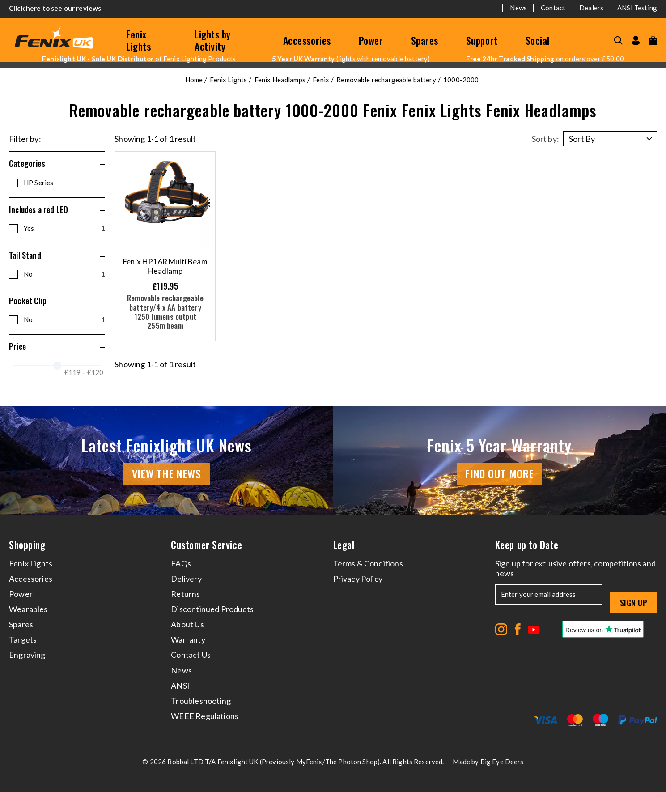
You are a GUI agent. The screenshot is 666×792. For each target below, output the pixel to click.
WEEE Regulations (204, 716)
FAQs (181, 563)
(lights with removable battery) (351, 59)
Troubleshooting (201, 701)
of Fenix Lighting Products (139, 59)
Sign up (633, 603)
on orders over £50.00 (545, 59)
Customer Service (206, 545)
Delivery (186, 578)
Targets (23, 639)
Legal (344, 545)
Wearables (28, 609)
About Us (187, 624)
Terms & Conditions (368, 563)
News (518, 8)
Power (371, 40)
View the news (166, 473)
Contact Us (191, 655)
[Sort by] (610, 138)
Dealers (591, 8)
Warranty (188, 639)
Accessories (307, 40)
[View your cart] (653, 40)
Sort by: (545, 139)
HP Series (38, 183)
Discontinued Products (212, 609)
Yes (64, 228)
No (64, 273)
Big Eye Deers (502, 762)
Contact (553, 8)
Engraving (27, 655)
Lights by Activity (213, 40)
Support (482, 40)
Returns (185, 594)
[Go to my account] (636, 40)
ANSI (180, 685)
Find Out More (499, 473)
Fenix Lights (138, 40)
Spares (424, 40)
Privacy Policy (358, 578)
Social (538, 40)
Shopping (27, 545)
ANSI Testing (637, 8)
